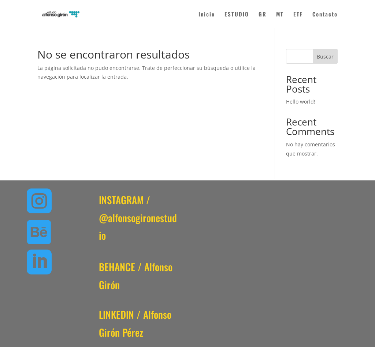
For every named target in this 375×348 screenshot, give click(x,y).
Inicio (206, 14)
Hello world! (300, 101)
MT (280, 14)
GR (263, 14)
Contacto (325, 14)
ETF (298, 14)
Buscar (325, 56)
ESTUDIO (236, 14)
